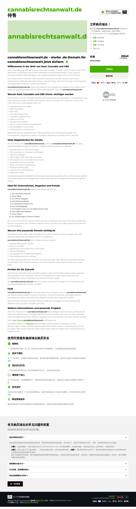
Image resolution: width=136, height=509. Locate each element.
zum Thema (27, 320)
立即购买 (109, 69)
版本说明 (112, 496)
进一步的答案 (15, 484)
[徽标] (39, 497)
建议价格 (109, 76)
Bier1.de (29, 324)
